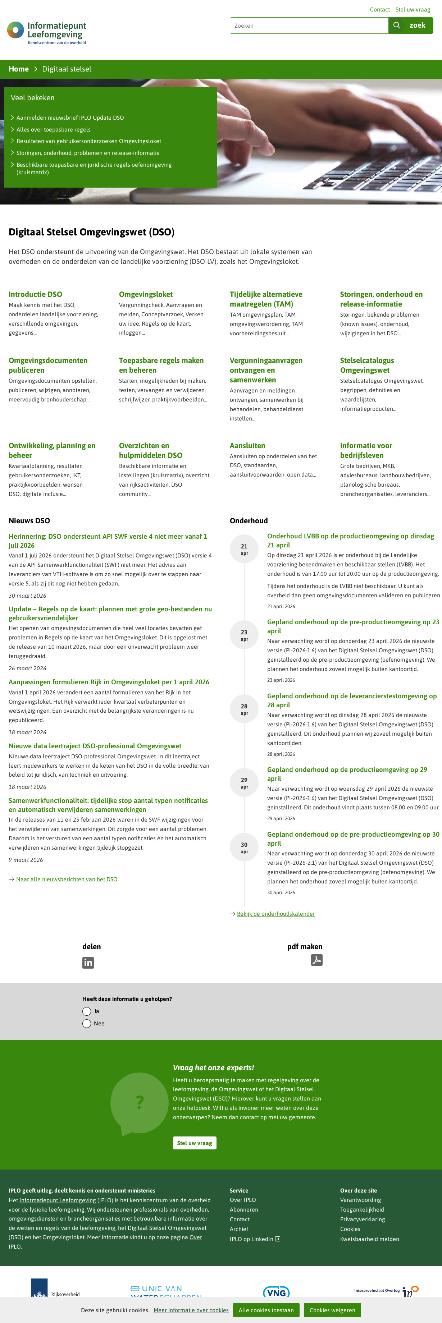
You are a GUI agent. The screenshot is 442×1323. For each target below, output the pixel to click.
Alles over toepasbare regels (54, 129)
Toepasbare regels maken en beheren (161, 365)
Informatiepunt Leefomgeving (57, 1200)
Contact (380, 9)
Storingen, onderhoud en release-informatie (381, 299)
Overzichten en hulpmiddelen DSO (150, 450)
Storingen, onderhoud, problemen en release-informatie (88, 153)
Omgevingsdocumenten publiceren (48, 365)
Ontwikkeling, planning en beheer (52, 450)
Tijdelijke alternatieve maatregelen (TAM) (266, 299)
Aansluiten (247, 445)
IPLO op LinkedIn (255, 1239)
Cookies (350, 1229)
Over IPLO (243, 1199)
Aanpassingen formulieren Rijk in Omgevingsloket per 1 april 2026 (109, 682)
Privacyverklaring (362, 1219)
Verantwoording (360, 1199)
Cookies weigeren (332, 1310)
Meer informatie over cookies (191, 1310)
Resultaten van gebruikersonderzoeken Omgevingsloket (89, 141)
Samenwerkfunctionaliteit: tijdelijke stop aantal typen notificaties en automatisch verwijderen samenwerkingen (108, 804)
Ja (96, 1011)
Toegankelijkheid (362, 1209)
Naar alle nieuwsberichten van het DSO (63, 879)
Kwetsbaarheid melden (369, 1239)
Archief (239, 1229)
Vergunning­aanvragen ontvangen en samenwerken (266, 370)
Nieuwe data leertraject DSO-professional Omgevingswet (95, 746)
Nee (99, 1023)
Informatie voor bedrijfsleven (366, 450)
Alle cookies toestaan (266, 1310)
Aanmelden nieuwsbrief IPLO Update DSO (70, 117)
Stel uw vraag (413, 9)
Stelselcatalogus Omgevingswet (367, 365)
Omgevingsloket (146, 294)
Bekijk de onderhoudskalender (272, 913)
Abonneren (244, 1209)
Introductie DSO (35, 294)
